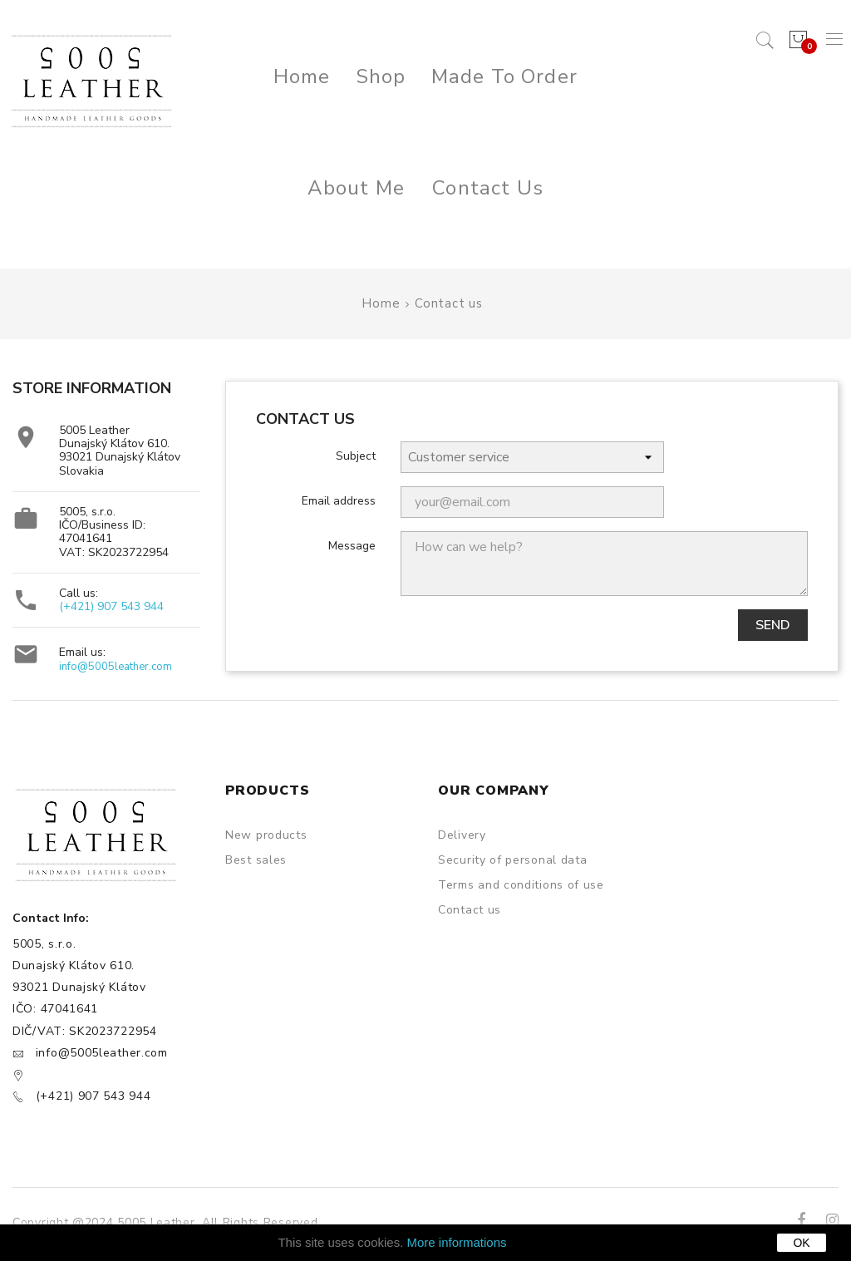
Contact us (469, 910)
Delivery (462, 835)
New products (266, 835)
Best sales (256, 860)
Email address (339, 500)
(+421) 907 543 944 (111, 606)
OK (801, 1242)
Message (352, 545)
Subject (356, 455)
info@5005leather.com (115, 666)
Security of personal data (513, 860)
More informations (457, 1242)
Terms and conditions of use (521, 885)
